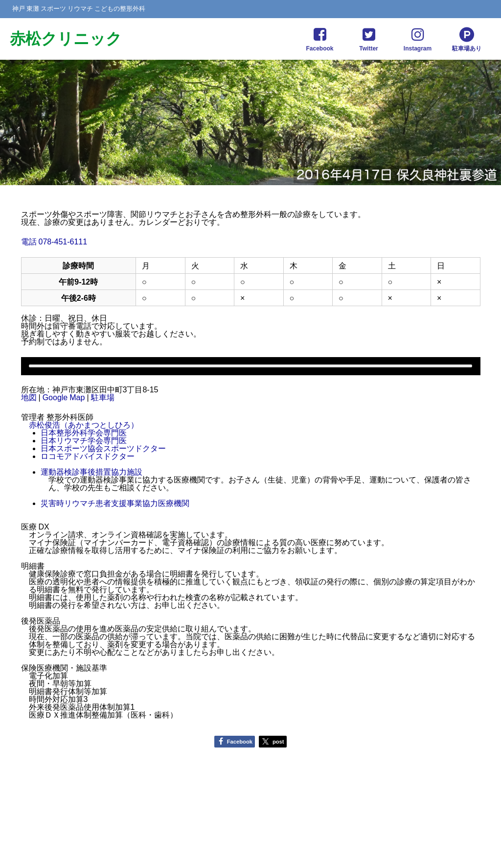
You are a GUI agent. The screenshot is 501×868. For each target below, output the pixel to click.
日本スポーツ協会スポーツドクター (103, 448)
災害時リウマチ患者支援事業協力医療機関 (115, 503)
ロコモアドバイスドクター (88, 456)
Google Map (64, 397)
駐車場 (102, 397)
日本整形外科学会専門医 (84, 432)
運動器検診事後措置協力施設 (91, 472)
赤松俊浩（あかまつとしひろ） (83, 425)
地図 (29, 397)
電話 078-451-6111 (54, 241)
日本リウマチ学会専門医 (84, 440)
